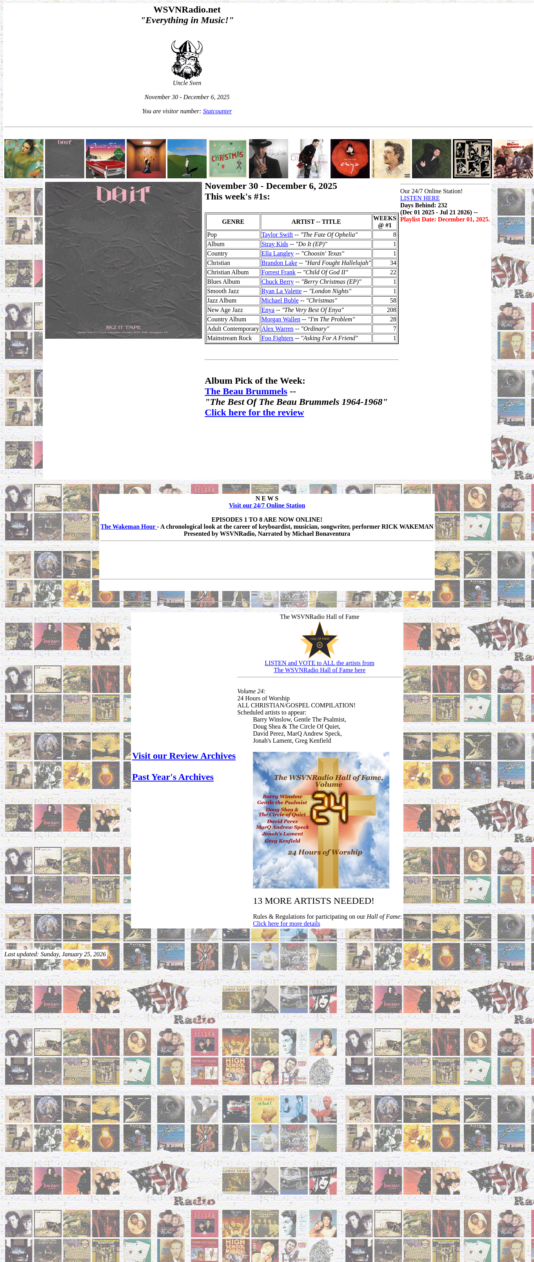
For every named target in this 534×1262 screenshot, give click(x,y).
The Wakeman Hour (128, 526)
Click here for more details (286, 923)
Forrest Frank (279, 272)
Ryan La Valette (282, 291)
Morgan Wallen (281, 319)
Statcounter (217, 111)
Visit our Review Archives (184, 756)
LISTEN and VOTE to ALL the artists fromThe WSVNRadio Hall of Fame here (319, 666)
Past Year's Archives (173, 777)
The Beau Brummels (246, 391)
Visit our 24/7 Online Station (267, 505)
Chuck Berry (278, 281)
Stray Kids (275, 244)
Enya (268, 309)
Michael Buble (280, 300)
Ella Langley (278, 253)
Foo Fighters (277, 338)
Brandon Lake (279, 262)
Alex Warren (278, 328)
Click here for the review (254, 412)
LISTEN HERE (420, 198)
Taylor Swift (277, 234)
